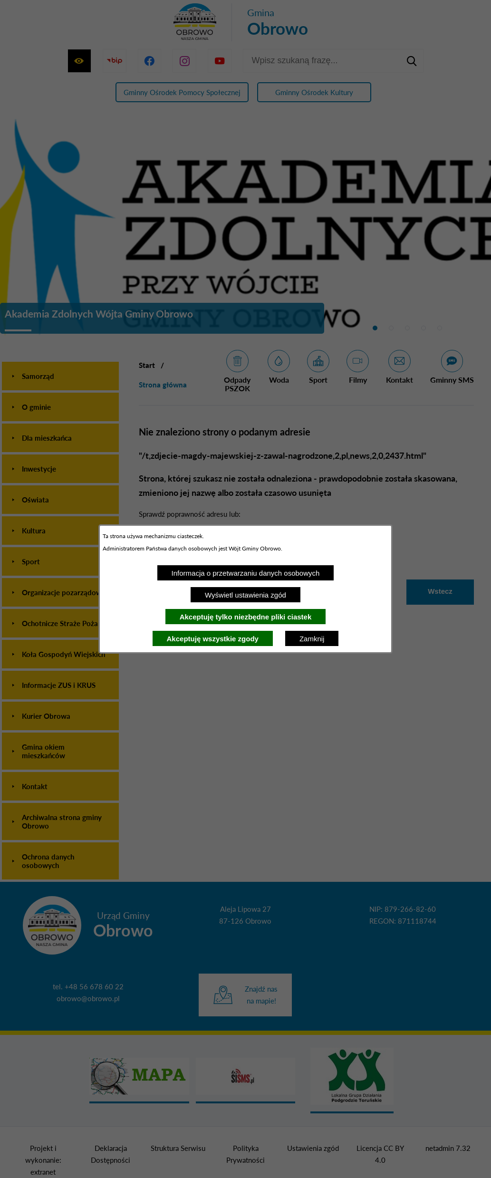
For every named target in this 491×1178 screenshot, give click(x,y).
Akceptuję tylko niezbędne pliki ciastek (246, 617)
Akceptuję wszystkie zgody (213, 639)
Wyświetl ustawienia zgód (245, 595)
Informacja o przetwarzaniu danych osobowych (246, 573)
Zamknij (312, 639)
